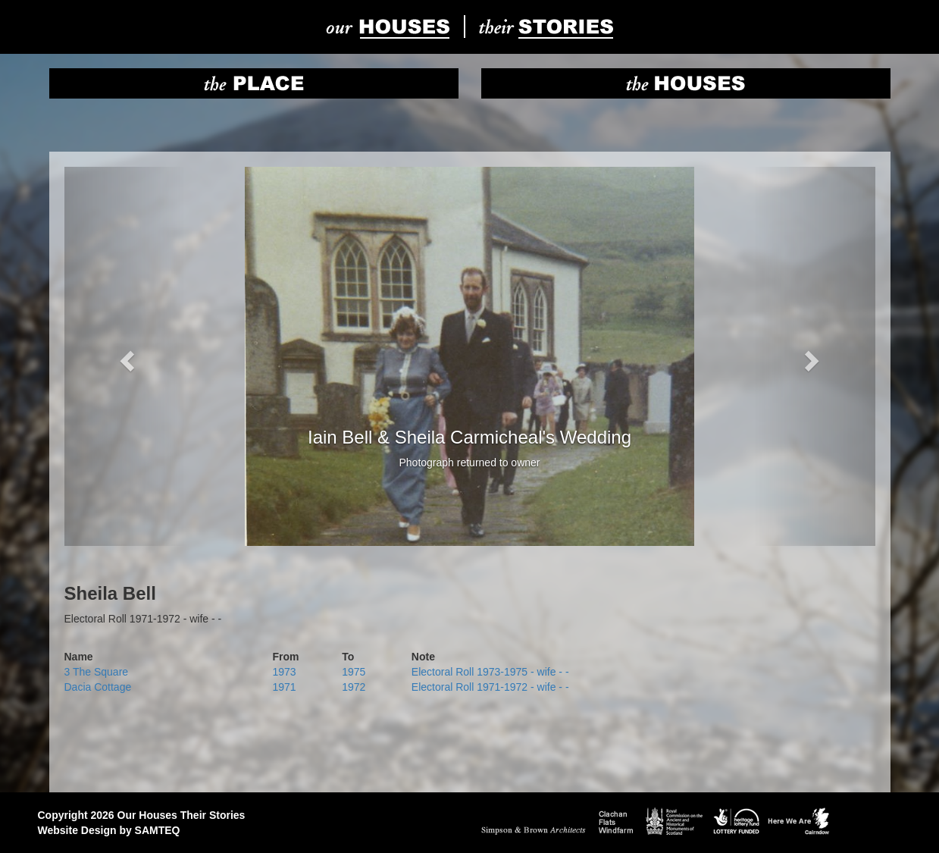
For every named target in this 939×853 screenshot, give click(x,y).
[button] (125, 356)
